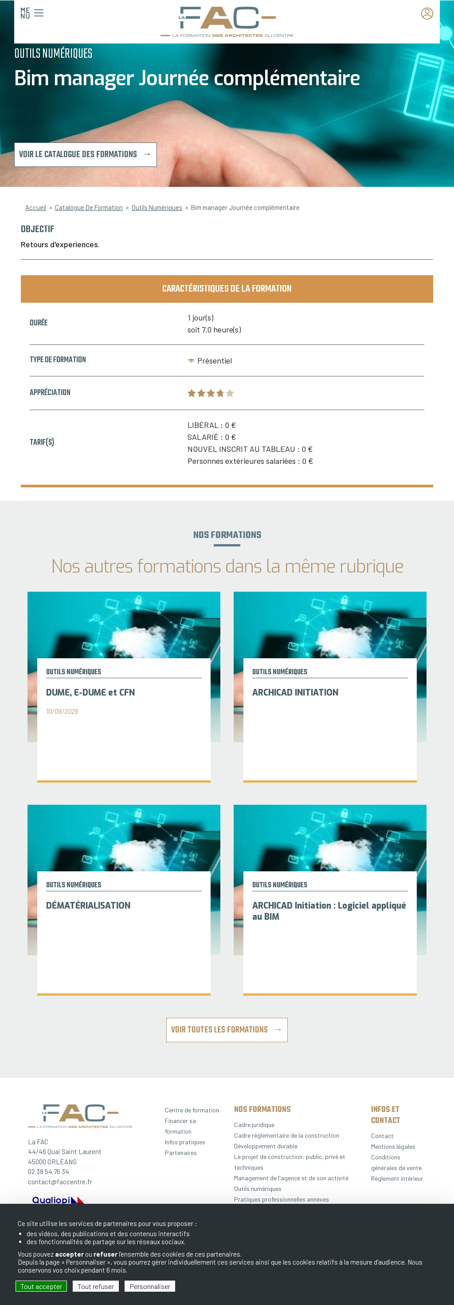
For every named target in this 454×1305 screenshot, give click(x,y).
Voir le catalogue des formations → (85, 155)
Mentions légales (393, 1146)
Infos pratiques (185, 1142)
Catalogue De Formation (89, 207)
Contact (382, 1135)
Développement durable (265, 1146)
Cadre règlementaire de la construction (286, 1135)
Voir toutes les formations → (227, 1030)
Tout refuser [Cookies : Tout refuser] (96, 1286)
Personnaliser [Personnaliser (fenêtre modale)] (149, 1286)
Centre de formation (192, 1110)
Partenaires (181, 1152)
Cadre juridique (254, 1124)
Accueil (35, 207)
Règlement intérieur (397, 1178)
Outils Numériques (157, 207)
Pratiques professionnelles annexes (281, 1199)
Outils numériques (258, 1188)
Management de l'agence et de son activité (291, 1178)
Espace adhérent (429, 14)
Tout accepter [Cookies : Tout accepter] (41, 1286)
